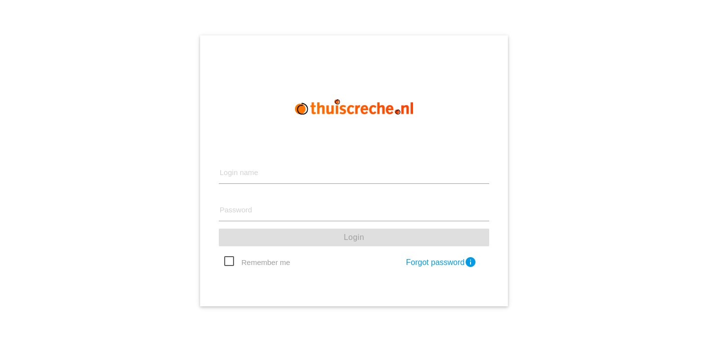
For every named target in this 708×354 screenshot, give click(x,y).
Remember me (265, 262)
